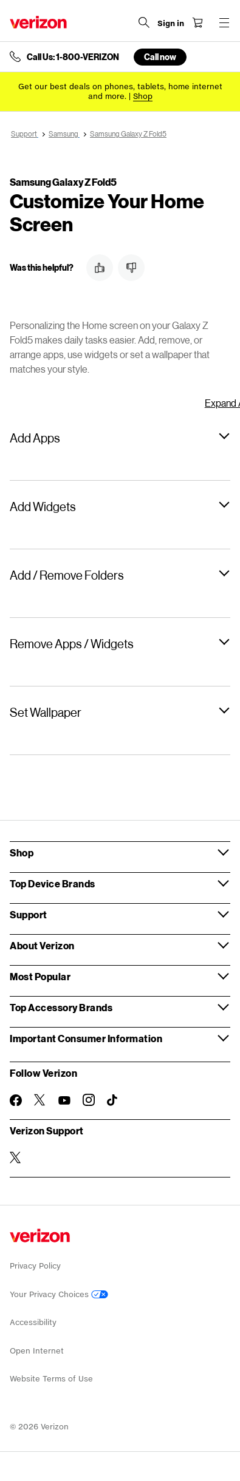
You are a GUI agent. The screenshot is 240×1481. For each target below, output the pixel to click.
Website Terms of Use (51, 1378)
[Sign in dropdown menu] (170, 24)
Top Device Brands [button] (52, 883)
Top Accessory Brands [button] (61, 1007)
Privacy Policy (35, 1265)
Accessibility (33, 1322)
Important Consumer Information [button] (86, 1038)
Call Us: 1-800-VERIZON (73, 57)
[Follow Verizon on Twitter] (40, 1100)
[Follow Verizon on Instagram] (89, 1100)
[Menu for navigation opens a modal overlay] (224, 22)
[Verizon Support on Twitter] (16, 1157)
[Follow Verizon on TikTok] (113, 1100)
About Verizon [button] (42, 945)
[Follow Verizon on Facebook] (16, 1100)
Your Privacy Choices (59, 1294)
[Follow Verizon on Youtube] (64, 1100)
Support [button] (28, 914)
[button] (99, 267)
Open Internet (37, 1350)
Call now (160, 57)
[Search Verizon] (144, 22)
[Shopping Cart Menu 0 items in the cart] (197, 22)
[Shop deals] (143, 96)
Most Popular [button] (40, 976)
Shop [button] (21, 852)
